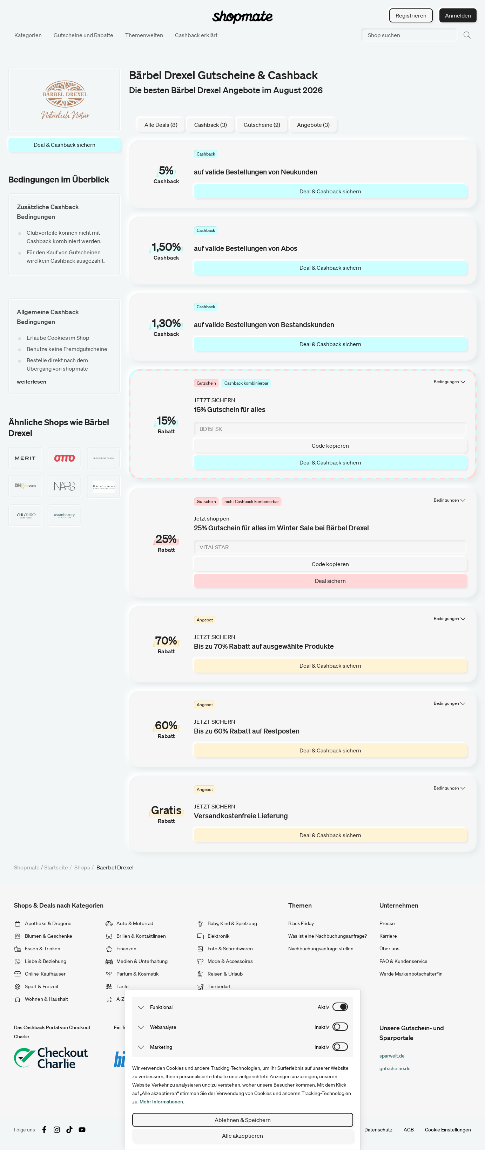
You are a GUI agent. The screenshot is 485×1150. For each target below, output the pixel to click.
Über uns (389, 948)
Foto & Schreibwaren (225, 948)
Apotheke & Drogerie (43, 923)
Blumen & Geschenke (43, 936)
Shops (82, 867)
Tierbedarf (213, 986)
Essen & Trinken (37, 948)
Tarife (117, 986)
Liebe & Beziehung (40, 961)
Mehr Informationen (161, 1102)
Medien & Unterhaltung (137, 961)
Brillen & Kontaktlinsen (136, 936)
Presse (387, 923)
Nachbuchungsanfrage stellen (320, 948)
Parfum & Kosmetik (132, 974)
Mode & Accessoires (225, 961)
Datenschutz (378, 1130)
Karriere (388, 936)
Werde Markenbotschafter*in (411, 974)
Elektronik (213, 936)
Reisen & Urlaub (220, 974)
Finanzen (121, 948)
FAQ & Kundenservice (403, 961)
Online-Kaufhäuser (40, 974)
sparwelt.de (392, 1056)
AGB (409, 1130)
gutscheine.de (395, 1068)
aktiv (323, 1007)
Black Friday (301, 923)
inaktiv (322, 1027)
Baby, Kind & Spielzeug (227, 923)
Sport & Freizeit (36, 986)
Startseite (56, 867)
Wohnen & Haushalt (41, 999)
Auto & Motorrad (129, 923)
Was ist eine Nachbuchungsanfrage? (327, 936)
